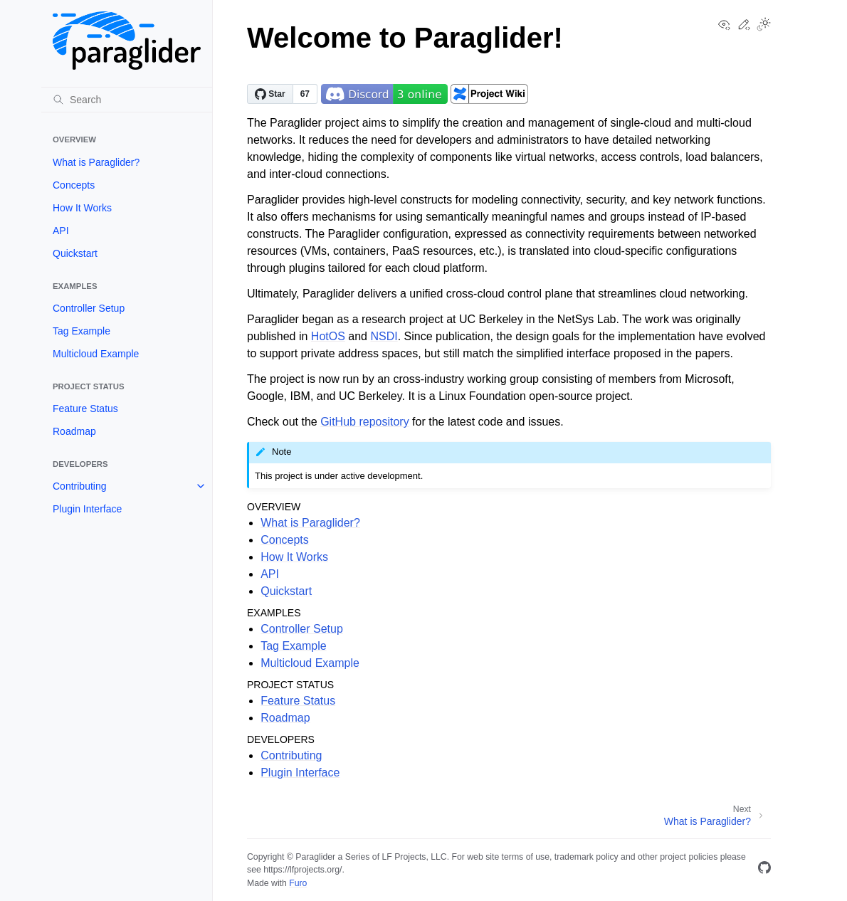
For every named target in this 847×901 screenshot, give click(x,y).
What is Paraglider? (96, 162)
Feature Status (85, 408)
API (61, 230)
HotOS (328, 336)
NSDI (383, 336)
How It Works (82, 208)
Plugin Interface (87, 509)
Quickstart (75, 253)
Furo (298, 883)
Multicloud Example (96, 353)
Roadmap (74, 431)
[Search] (126, 99)
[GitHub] (764, 870)
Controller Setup (89, 308)
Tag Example (81, 331)
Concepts (74, 185)
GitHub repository (364, 422)
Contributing (80, 486)
